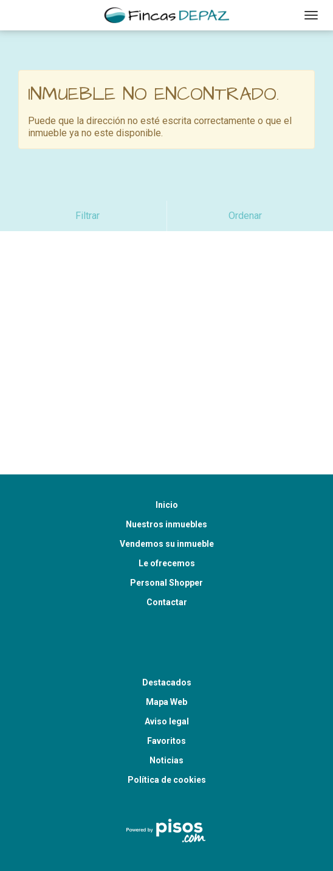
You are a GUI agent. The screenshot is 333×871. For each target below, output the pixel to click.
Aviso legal (167, 691)
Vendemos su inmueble (167, 513)
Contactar (166, 572)
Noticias (166, 730)
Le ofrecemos (167, 533)
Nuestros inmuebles (166, 494)
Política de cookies (167, 749)
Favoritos (166, 710)
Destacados (166, 652)
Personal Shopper (166, 552)
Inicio (167, 474)
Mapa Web (166, 671)
